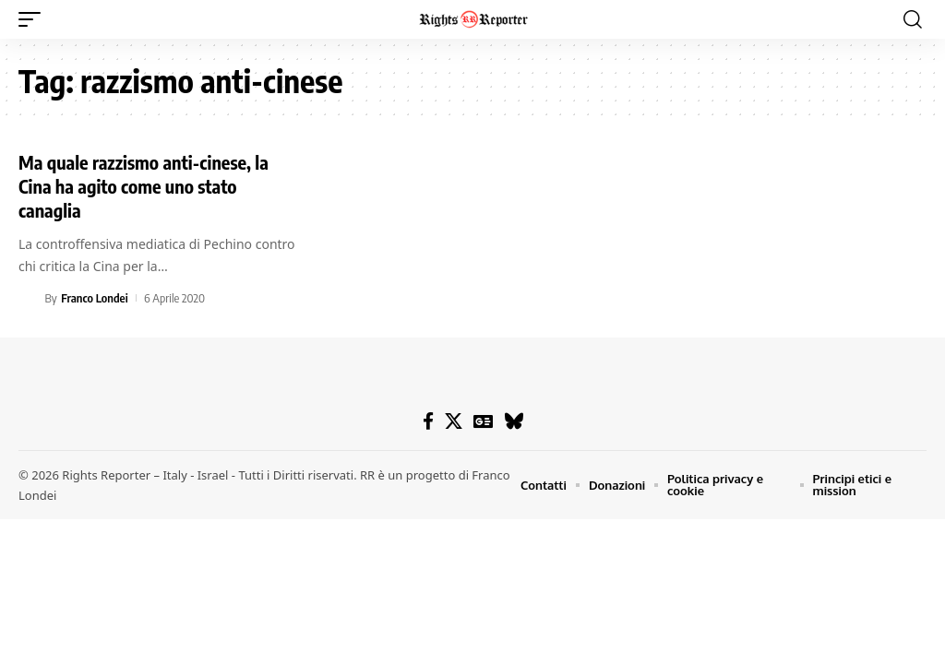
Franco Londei (94, 297)
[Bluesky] (513, 421)
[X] (453, 421)
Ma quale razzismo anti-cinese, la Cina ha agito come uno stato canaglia (143, 185)
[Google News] (483, 421)
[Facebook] (428, 421)
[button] (34, 19)
